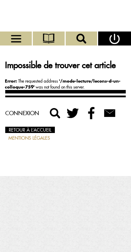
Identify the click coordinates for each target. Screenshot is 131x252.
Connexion (22, 113)
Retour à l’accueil (30, 130)
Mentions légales (29, 138)
